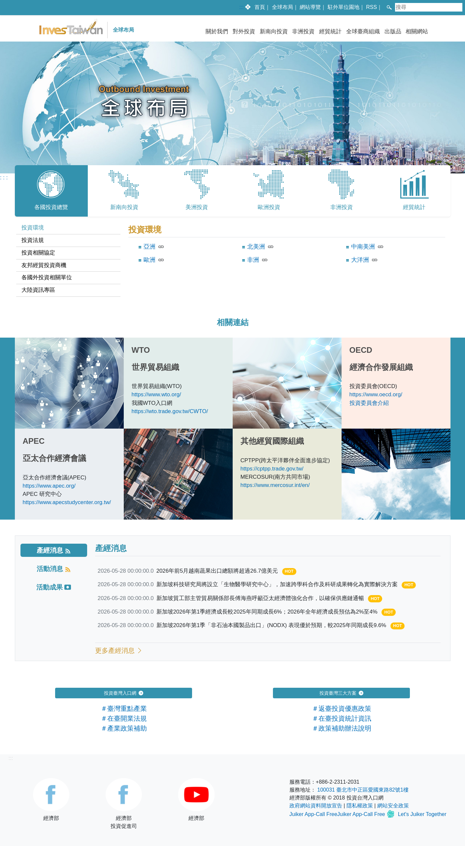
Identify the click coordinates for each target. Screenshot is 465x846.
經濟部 (51, 799)
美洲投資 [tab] (196, 189)
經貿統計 (330, 31)
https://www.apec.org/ (49, 486)
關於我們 (217, 31)
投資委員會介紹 (369, 403)
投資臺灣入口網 (124, 693)
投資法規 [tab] (32, 240)
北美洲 (256, 246)
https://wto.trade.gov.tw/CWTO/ (170, 411)
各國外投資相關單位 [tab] (46, 277)
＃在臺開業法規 (124, 718)
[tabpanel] (232, 262)
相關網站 (417, 31)
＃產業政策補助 (124, 728)
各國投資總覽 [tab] (51, 189)
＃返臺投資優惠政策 (341, 708)
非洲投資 (303, 31)
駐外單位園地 (343, 7)
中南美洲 (363, 246)
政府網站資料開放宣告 (315, 805)
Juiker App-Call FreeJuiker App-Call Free (337, 814)
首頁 (259, 7)
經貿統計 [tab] (414, 189)
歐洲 (149, 260)
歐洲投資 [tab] (268, 189)
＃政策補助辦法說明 (341, 728)
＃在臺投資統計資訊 (341, 718)
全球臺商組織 (363, 31)
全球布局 (282, 7)
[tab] (53, 550)
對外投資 (244, 31)
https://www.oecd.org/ (375, 394)
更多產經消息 (119, 650)
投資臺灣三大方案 (341, 693)
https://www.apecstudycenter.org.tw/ (67, 502)
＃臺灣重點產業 (124, 708)
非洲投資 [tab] (341, 189)
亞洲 (149, 246)
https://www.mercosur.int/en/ (275, 485)
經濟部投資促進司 (124, 803)
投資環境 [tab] (32, 228)
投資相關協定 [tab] (38, 253)
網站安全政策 (393, 805)
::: (241, 7)
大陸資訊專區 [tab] (38, 290)
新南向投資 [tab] (124, 189)
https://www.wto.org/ (156, 394)
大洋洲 (360, 260)
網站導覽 (310, 7)
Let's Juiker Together (422, 814)
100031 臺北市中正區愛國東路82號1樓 (363, 790)
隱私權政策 (360, 805)
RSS (371, 7)
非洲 (253, 260)
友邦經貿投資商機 (43, 265)
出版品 (392, 31)
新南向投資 (274, 31)
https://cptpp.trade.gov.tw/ (272, 469)
